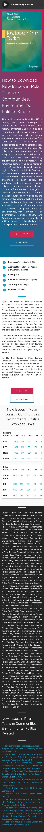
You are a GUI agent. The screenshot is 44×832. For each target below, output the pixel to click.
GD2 (16, 441)
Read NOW (22, 234)
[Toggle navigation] (40, 4)
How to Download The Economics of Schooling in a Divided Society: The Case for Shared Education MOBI (22, 774)
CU (22, 441)
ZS (35, 441)
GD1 (29, 441)
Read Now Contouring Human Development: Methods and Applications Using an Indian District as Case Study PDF (22, 766)
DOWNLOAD (22, 242)
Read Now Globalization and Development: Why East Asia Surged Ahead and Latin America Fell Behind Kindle (22, 802)
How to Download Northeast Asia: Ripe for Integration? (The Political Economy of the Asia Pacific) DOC (22, 749)
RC (41, 475)
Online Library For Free (22, 4)
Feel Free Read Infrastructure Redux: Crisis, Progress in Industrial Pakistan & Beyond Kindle (22, 782)
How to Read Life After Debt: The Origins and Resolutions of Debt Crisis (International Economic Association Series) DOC (22, 757)
